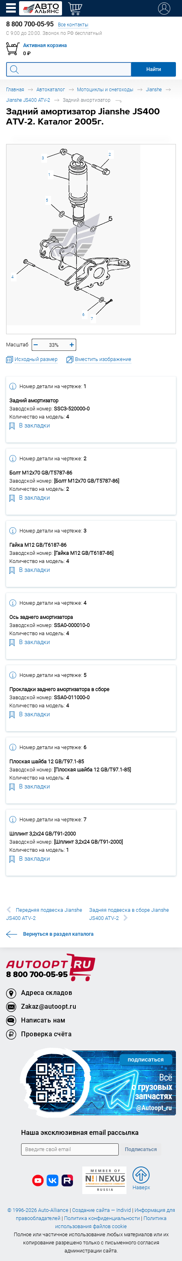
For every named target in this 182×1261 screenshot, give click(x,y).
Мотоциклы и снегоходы (105, 89)
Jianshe (154, 89)
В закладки (29, 425)
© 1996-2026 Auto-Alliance (38, 1210)
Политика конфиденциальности (102, 1218)
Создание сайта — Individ (101, 1210)
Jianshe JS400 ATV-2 (28, 100)
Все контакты (73, 24)
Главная (15, 89)
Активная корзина (45, 45)
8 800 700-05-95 (37, 975)
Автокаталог (50, 89)
